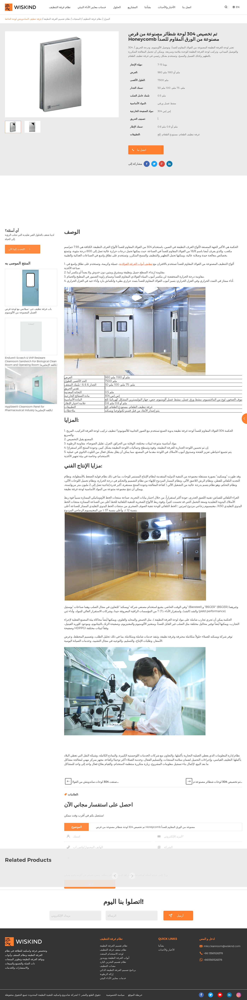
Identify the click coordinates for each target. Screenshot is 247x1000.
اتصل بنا (186, 7)
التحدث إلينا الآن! (19, 628)
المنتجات (76, 18)
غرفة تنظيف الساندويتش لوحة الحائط (23, 18)
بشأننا (148, 7)
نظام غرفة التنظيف (59, 7)
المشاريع (132, 7)
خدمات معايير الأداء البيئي (92, 7)
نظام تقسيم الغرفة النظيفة (57, 18)
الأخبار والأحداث (166, 7)
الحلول (117, 7)
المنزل (107, 18)
